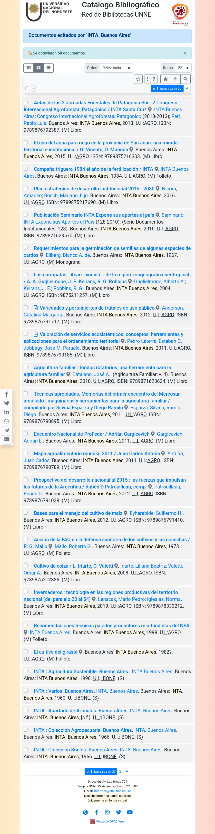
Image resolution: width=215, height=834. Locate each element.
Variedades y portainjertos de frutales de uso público (97, 308)
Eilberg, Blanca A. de (68, 255)
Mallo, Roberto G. (73, 546)
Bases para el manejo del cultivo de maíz (78, 513)
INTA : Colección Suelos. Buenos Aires (75, 750)
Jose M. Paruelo (62, 348)
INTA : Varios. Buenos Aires (64, 691)
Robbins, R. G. (68, 288)
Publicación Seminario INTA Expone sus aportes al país (94, 215)
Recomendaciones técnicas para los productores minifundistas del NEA (111, 625)
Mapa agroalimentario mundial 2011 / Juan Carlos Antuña (97, 453)
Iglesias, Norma (164, 599)
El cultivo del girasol (56, 652)
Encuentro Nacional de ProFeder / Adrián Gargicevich (92, 434)
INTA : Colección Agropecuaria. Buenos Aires (83, 730)
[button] (153, 79)
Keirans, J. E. (37, 288)
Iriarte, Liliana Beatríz (143, 566)
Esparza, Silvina (147, 408)
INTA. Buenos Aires (117, 691)
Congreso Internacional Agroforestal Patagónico (89, 116)
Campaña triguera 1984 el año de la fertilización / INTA (93, 169)
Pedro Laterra (141, 341)
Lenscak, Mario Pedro (121, 599)
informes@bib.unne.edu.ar (112, 791)
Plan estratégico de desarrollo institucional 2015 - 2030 (94, 189)
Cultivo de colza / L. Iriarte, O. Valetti (73, 566)
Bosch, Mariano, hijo (66, 195)
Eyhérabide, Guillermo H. (156, 513)
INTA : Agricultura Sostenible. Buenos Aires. (81, 671)
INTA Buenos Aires (50, 632)
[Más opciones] (147, 79)
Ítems (168, 67)
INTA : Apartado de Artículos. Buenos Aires (80, 711)
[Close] (184, 53)
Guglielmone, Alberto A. (159, 281)
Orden (92, 67)
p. (167, 88)
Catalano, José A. (91, 374)
